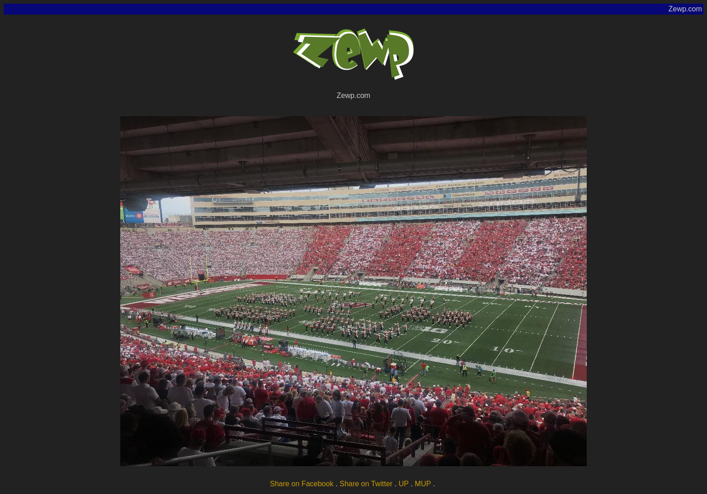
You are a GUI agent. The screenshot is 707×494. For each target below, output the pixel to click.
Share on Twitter (365, 484)
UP (404, 484)
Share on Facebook (301, 484)
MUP (423, 484)
